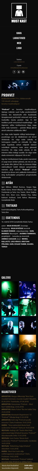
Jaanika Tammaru (27, 233)
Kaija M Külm (17, 228)
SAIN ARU (28, 465)
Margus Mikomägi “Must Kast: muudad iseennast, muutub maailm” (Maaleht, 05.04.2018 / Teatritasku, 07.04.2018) (19, 399)
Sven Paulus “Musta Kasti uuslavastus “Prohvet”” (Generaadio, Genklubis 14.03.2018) (19, 441)
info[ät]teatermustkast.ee (19, 68)
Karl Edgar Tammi (18, 244)
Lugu (19, 48)
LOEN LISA (28, 468)
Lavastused (19, 38)
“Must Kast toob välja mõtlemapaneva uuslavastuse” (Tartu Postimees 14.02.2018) (16, 454)
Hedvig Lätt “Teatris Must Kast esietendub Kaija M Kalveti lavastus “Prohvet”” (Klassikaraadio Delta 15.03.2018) (19, 433)
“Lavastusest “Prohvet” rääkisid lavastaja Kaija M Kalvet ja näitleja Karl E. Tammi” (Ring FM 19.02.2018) (17, 461)
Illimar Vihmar (8, 231)
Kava (19, 33)
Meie (19, 43)
